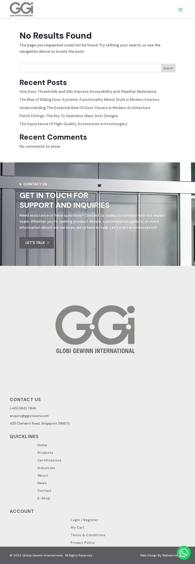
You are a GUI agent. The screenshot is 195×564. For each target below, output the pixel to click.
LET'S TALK (35, 242)
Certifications (50, 460)
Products (45, 453)
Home (42, 445)
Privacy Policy (83, 543)
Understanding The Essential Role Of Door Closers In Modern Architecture (85, 107)
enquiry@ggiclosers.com (29, 416)
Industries (46, 468)
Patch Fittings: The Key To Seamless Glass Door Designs (69, 115)
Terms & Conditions (88, 535)
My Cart (78, 527)
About (43, 475)
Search (168, 68)
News (42, 483)
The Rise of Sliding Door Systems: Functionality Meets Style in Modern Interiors (90, 99)
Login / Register (84, 520)
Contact (45, 491)
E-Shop (44, 498)
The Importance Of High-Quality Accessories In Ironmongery (73, 123)
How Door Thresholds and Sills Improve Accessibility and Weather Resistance (88, 91)
